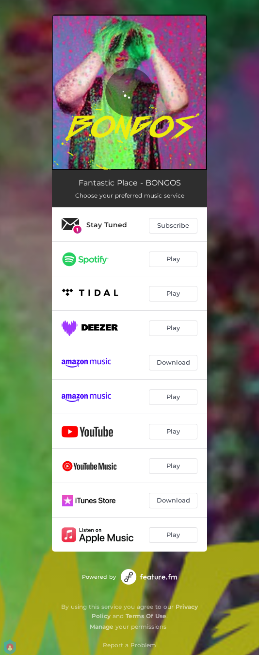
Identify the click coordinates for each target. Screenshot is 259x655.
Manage (101, 626)
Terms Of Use (146, 616)
